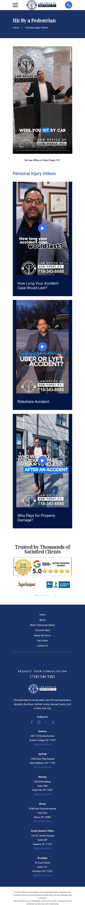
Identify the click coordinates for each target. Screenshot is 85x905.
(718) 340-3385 (42, 676)
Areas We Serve (42, 635)
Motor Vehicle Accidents (42, 625)
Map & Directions (42, 744)
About (42, 620)
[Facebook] (31, 722)
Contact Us (42, 645)
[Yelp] (53, 722)
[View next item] (55, 595)
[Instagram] (38, 722)
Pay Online (42, 640)
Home (42, 614)
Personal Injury (42, 630)
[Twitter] (46, 722)
